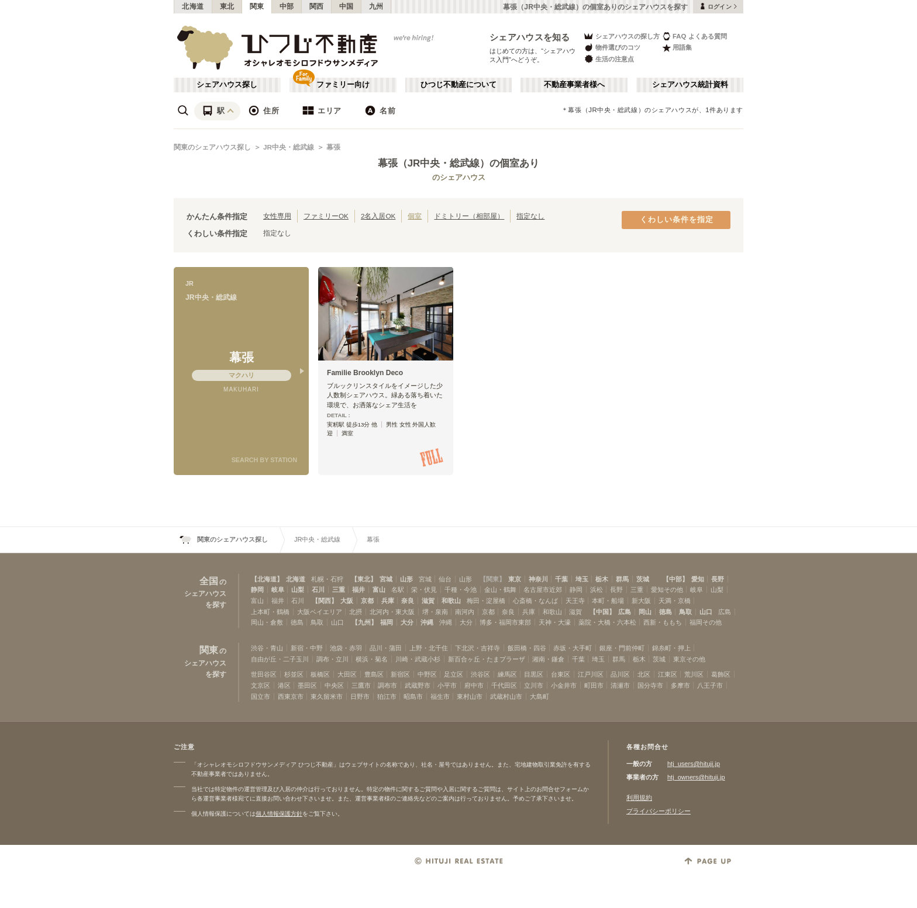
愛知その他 (667, 589)
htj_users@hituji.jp (693, 763)
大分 (407, 622)
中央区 (334, 685)
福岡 (386, 622)
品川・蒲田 (386, 647)
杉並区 (294, 674)
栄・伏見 (424, 589)
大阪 (346, 600)
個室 (415, 216)
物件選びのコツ (611, 47)
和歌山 (451, 600)
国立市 (260, 696)
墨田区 (307, 685)
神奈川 (538, 579)
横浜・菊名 (372, 659)
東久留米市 (327, 696)
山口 (705, 611)
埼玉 (581, 579)
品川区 (620, 674)
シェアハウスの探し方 (621, 36)
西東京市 (291, 696)
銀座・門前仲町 (621, 647)
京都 (367, 600)
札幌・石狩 (327, 579)
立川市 (533, 685)
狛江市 (387, 696)
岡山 (645, 611)
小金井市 (564, 685)
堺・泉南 (435, 611)
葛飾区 (720, 674)
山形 (406, 579)
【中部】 (675, 579)
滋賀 (428, 600)
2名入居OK (378, 216)
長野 (717, 579)
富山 (379, 589)
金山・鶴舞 (500, 589)
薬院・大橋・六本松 (607, 622)
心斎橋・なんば (535, 600)
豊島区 (374, 674)
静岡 (257, 589)
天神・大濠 (555, 622)
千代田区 (504, 685)
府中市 (474, 685)
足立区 (453, 674)
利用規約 (639, 797)
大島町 (539, 696)
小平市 (447, 685)
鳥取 (685, 611)
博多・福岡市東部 (505, 622)
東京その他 (689, 659)
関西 (316, 6)
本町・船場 (608, 600)
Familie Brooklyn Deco (365, 373)
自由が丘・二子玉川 (280, 659)
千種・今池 (460, 589)
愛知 (697, 579)
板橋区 (320, 674)
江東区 (667, 674)
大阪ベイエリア (319, 611)
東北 (227, 6)
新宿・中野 (307, 647)
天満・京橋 (675, 600)
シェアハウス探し (226, 85)
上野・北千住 (428, 647)
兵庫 (387, 600)
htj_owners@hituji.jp (696, 777)
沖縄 (426, 622)
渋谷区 (480, 674)
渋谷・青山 (267, 647)
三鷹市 (361, 685)
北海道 (193, 6)
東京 (514, 579)
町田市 (594, 685)
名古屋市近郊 (542, 589)
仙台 (445, 579)
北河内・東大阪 (392, 611)
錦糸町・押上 (671, 647)
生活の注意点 (608, 58)
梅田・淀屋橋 (486, 600)
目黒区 (533, 674)
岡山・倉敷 (267, 622)
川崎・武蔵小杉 (417, 659)
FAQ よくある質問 (694, 36)
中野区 (427, 674)
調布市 (387, 685)
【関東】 (492, 579)
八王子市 (710, 685)
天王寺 (575, 600)
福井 (358, 589)
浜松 (596, 589)
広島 (624, 611)
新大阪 (641, 600)
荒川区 (694, 674)
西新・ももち (662, 622)
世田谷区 (264, 674)
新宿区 (400, 674)
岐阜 (277, 589)
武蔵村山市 (506, 696)
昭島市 (413, 696)
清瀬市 (620, 685)
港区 (284, 685)
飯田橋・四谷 (527, 647)
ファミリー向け (343, 85)
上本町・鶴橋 (270, 611)
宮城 (386, 579)
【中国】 (602, 611)
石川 (318, 589)
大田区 (347, 674)
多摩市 (680, 685)
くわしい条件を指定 (676, 220)
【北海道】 (267, 579)
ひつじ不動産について (458, 85)
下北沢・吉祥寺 (477, 647)
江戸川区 (591, 674)
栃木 (601, 579)
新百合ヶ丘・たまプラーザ (486, 659)
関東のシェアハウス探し (212, 147)
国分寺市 (650, 685)
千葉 (561, 579)
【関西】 (324, 600)
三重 (338, 589)
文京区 (260, 685)
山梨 (297, 589)
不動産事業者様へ (574, 85)
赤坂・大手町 (572, 647)
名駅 (397, 589)
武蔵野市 (417, 685)
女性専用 (277, 216)
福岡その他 (706, 622)
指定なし (530, 216)
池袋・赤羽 (346, 647)
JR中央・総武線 (288, 147)
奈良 (407, 600)
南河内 (464, 611)
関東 (257, 6)
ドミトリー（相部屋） (469, 216)
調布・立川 (332, 659)
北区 (643, 674)
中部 (287, 6)
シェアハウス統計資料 (690, 85)
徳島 (665, 611)
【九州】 (364, 622)
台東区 (560, 674)
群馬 (622, 579)
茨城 (642, 579)
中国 (346, 6)
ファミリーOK (326, 216)
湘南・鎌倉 (548, 659)
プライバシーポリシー (658, 811)
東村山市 (469, 696)
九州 (376, 6)
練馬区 (507, 674)
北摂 (355, 611)
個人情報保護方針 (279, 813)
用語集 (677, 47)
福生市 (440, 696)
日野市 (360, 696)
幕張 (333, 147)
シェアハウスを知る (529, 37)
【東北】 (364, 579)
